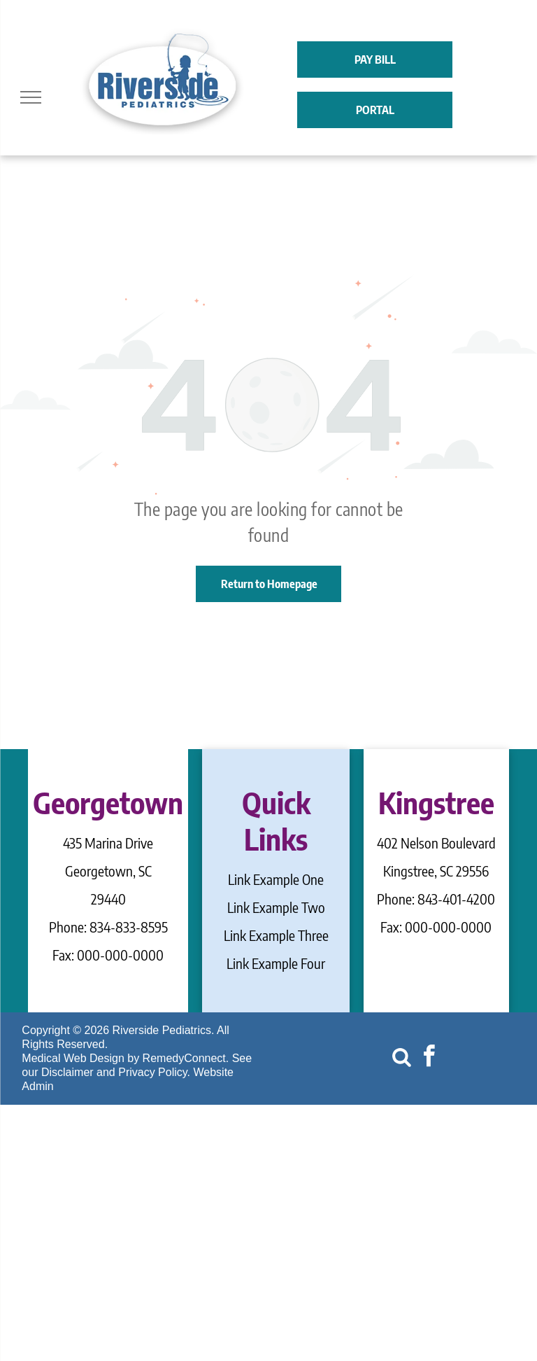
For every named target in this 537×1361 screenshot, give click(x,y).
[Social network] (401, 1058)
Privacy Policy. (154, 1072)
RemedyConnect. (186, 1058)
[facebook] (428, 1058)
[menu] (31, 97)
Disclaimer (67, 1072)
